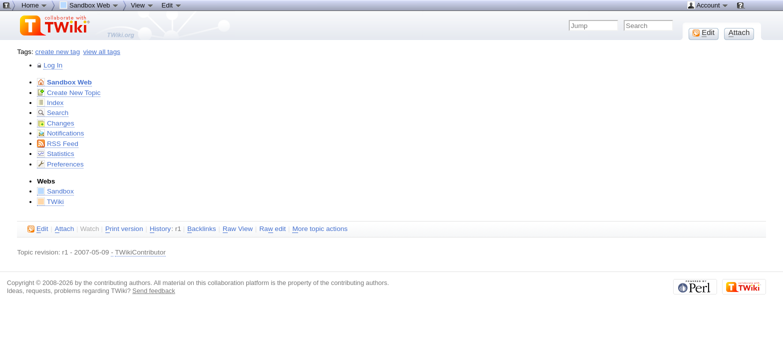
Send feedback (153, 290)
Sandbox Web (64, 82)
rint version (124, 229)
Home (34, 5)
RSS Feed (57, 144)
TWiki (50, 202)
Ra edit (272, 229)
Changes (55, 123)
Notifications (60, 133)
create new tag (57, 52)
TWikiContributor (140, 252)
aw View (238, 229)
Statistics (55, 154)
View (142, 5)
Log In (52, 65)
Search (52, 112)
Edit (172, 5)
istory (160, 229)
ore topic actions (320, 229)
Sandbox (55, 191)
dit (37, 229)
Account (708, 5)
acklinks (201, 229)
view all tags (101, 52)
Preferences (60, 164)
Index (50, 102)
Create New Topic (68, 92)
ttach (64, 229)
